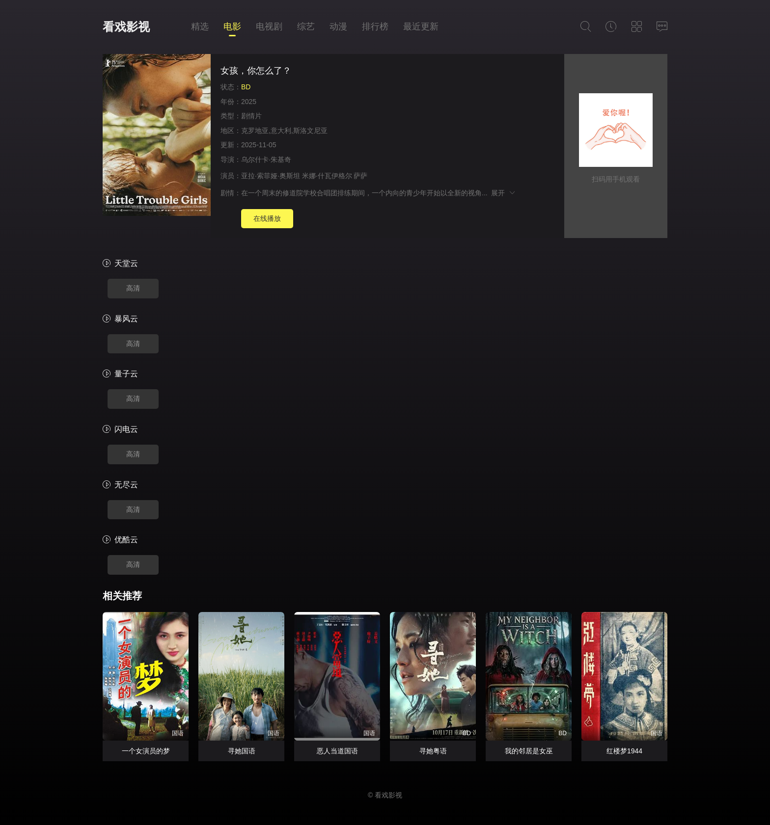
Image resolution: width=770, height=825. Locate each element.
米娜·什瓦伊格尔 (327, 176)
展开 (503, 193)
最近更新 (421, 26)
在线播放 (267, 218)
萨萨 (360, 176)
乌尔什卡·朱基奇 (266, 159)
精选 (200, 26)
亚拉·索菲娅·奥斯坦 (270, 176)
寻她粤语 (433, 751)
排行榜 (375, 26)
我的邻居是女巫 (529, 751)
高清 (133, 288)
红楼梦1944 (624, 751)
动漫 (338, 26)
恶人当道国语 (337, 751)
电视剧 (269, 26)
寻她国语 (241, 751)
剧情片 (251, 116)
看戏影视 (126, 26)
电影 (232, 26)
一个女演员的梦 (146, 751)
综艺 (306, 26)
